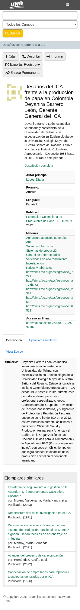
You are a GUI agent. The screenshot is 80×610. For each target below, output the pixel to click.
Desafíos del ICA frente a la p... (24, 44)
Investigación (35, 263)
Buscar (12, 33)
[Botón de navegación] (68, 4)
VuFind (13, 7)
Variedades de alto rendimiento (46, 259)
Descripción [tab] (14, 340)
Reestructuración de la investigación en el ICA (39, 513)
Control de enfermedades (43, 255)
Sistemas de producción (42, 250)
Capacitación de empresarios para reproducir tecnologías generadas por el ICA (38, 574)
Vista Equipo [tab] (14, 351)
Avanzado (34, 33)
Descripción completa (39, 165)
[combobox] (40, 15)
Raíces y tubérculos (39, 267)
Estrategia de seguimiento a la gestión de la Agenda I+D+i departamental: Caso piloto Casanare (37, 491)
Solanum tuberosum (39, 246)
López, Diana (35, 179)
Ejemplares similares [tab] (43, 340)
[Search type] (40, 24)
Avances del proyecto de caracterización (35, 555)
